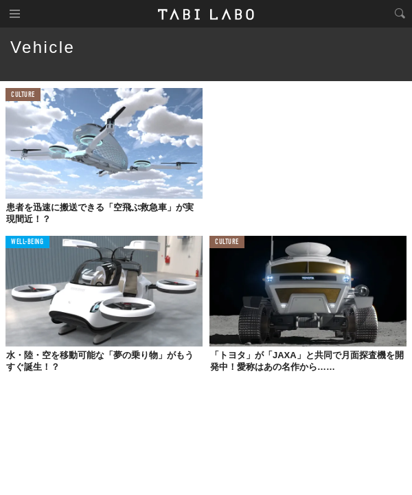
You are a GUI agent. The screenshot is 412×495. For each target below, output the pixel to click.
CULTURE (23, 95)
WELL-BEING (27, 242)
